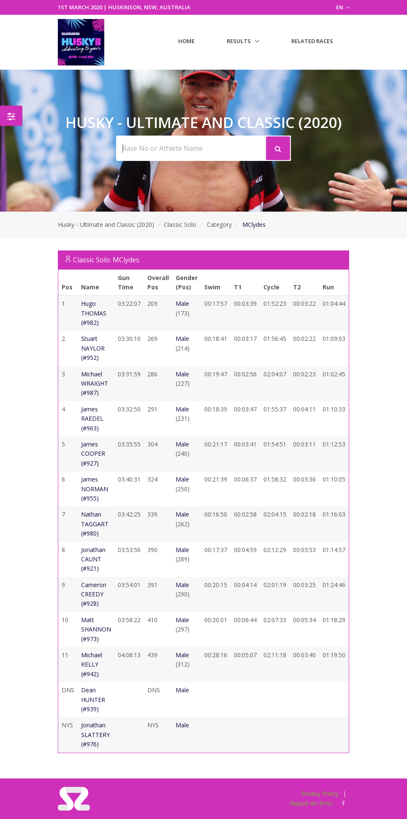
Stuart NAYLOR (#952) (93, 348)
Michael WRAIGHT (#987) (94, 383)
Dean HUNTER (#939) (93, 699)
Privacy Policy (319, 793)
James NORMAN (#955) (94, 488)
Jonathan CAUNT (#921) (93, 559)
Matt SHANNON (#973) (96, 629)
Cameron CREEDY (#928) (93, 594)
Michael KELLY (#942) (91, 664)
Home (186, 41)
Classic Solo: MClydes (106, 259)
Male (182, 303)
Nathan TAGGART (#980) (95, 523)
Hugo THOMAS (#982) (93, 313)
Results (239, 41)
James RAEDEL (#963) (92, 418)
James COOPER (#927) (93, 453)
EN (342, 7)
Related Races (312, 41)
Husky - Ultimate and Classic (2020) (106, 224)
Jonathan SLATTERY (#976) (95, 734)
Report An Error (311, 803)
